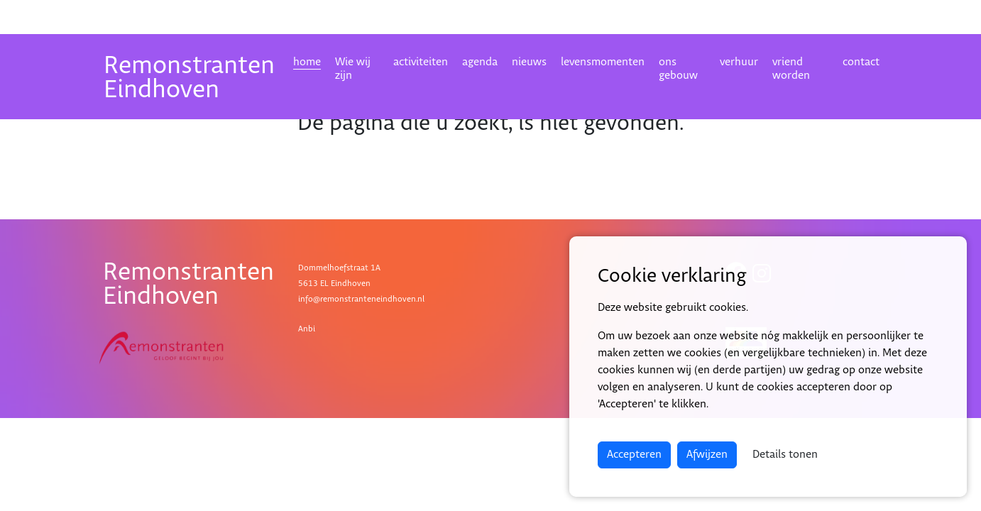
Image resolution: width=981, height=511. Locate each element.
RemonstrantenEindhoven (189, 77)
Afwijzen (707, 454)
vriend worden (791, 69)
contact (861, 62)
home (307, 62)
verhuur (739, 62)
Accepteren (634, 454)
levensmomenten (603, 62)
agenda (480, 62)
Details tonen (785, 454)
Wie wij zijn (353, 69)
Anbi (306, 329)
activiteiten (420, 62)
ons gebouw (678, 69)
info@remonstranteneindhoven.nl (361, 299)
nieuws (529, 62)
